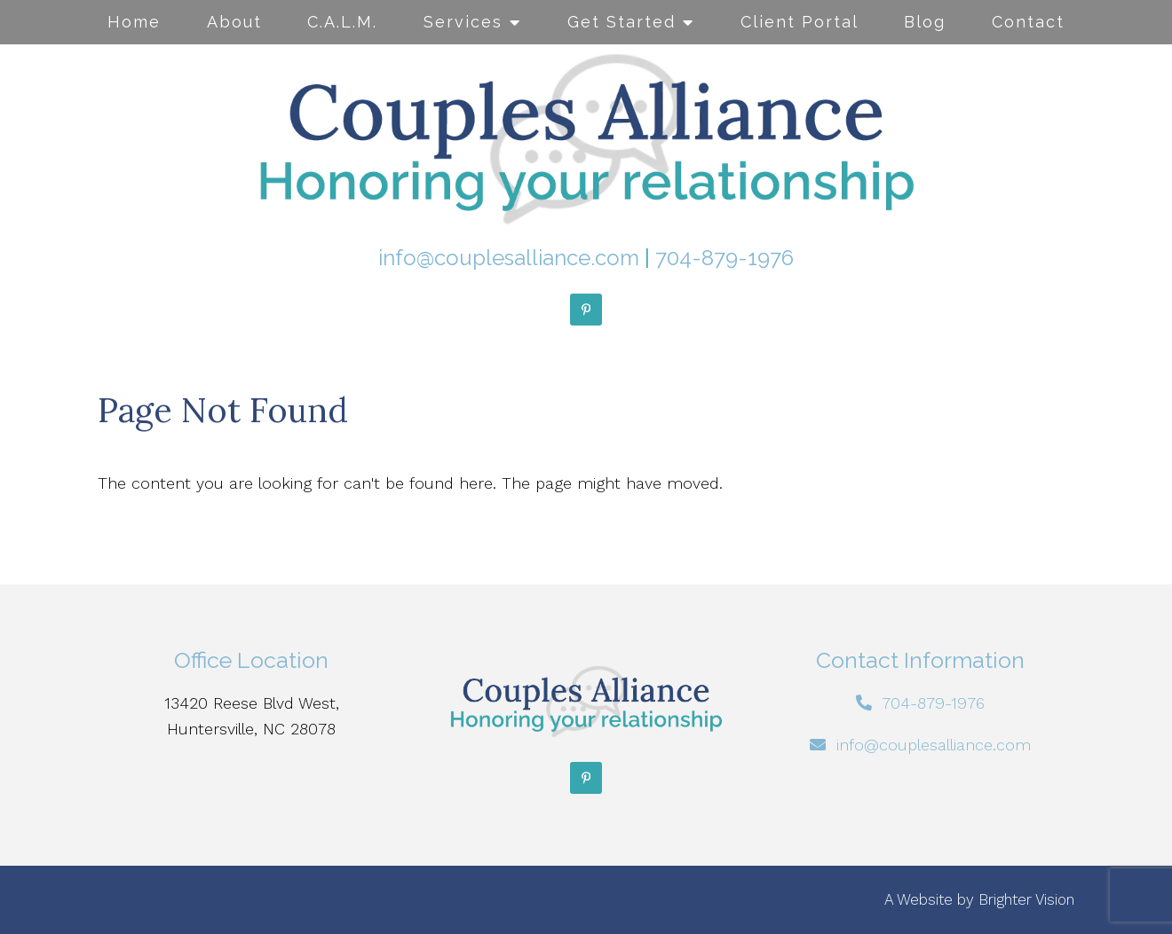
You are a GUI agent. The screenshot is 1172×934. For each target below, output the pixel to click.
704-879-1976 (724, 258)
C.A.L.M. (342, 21)
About (234, 21)
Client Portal (799, 21)
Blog (925, 21)
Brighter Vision (1026, 899)
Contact (1028, 21)
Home (134, 21)
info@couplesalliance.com (508, 258)
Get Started (621, 21)
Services (463, 21)
